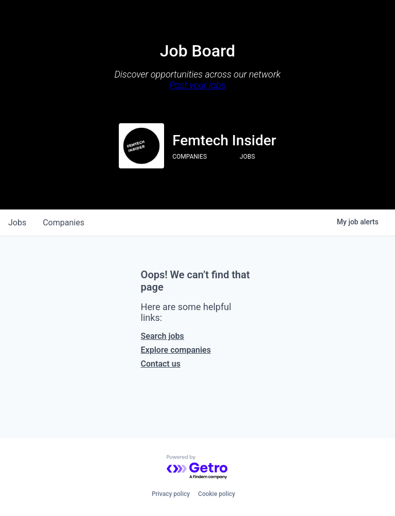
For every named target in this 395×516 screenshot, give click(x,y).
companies (63, 222)
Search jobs (162, 336)
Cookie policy (216, 494)
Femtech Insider (224, 140)
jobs (17, 222)
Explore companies (176, 350)
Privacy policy (171, 494)
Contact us (161, 364)
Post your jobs (197, 85)
